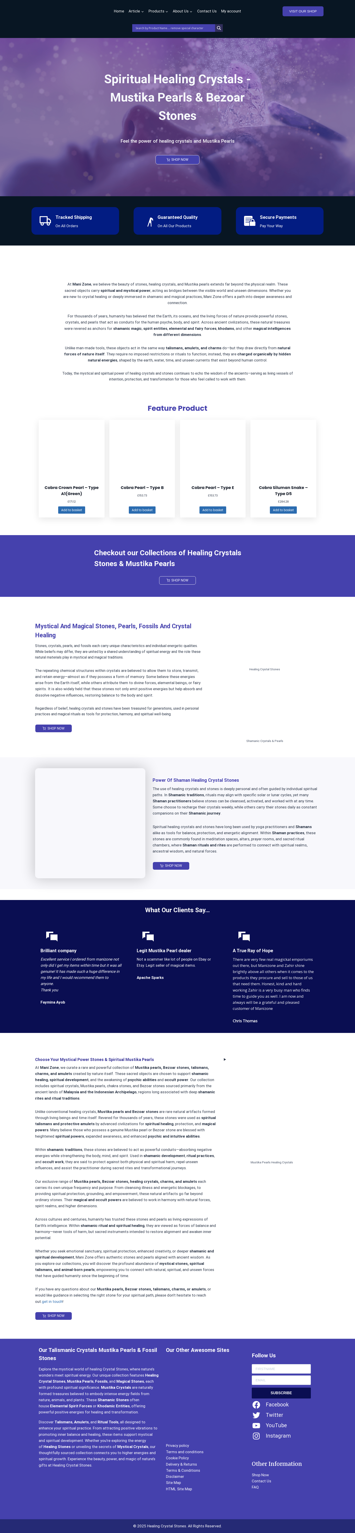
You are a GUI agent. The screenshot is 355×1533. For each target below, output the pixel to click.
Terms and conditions (185, 1452)
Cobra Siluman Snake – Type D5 (283, 490)
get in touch (52, 1302)
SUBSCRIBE (281, 1393)
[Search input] (175, 28)
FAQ (255, 1487)
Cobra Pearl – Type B (142, 487)
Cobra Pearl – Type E (213, 487)
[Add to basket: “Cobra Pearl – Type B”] (142, 510)
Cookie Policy (177, 1458)
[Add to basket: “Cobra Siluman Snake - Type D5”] (283, 510)
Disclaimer (175, 1476)
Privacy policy (177, 1445)
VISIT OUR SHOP (303, 11)
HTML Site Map (179, 1489)
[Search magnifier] (219, 28)
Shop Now (260, 1475)
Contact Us (207, 11)
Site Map (173, 1483)
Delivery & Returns (181, 1464)
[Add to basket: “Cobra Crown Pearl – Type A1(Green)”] (71, 510)
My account (231, 11)
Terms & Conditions (183, 1470)
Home (119, 11)
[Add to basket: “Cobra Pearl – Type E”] (213, 510)
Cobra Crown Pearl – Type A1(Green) (72, 490)
